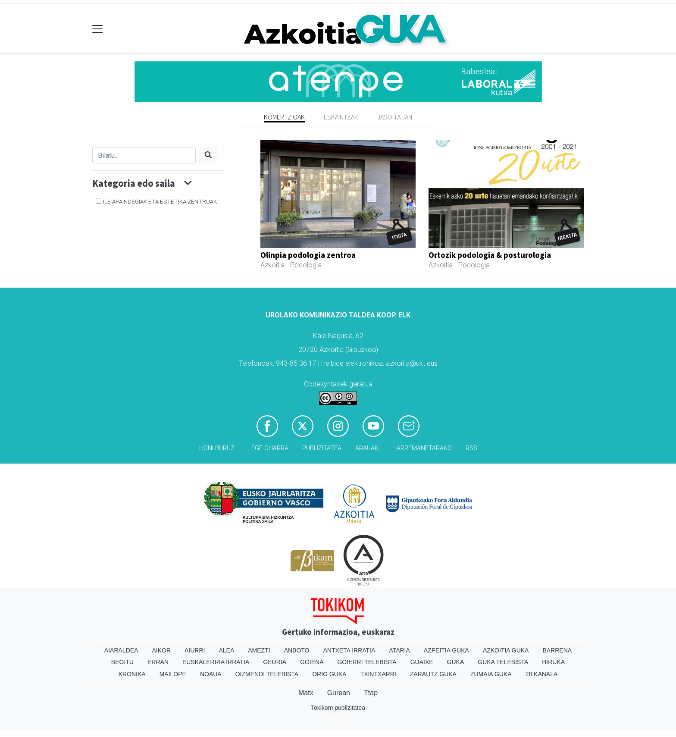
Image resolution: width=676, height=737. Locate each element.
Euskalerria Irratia (215, 662)
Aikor (161, 650)
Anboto (297, 650)
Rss (471, 448)
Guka (455, 662)
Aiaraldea (121, 650)
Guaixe (421, 662)
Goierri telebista (366, 662)
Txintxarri (378, 674)
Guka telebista (503, 662)
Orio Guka (329, 674)
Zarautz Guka (433, 674)
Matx (305, 692)
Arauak (367, 448)
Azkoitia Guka (506, 650)
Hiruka (553, 662)
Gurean (338, 692)
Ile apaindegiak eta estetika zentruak (160, 201)
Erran (158, 662)
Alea (226, 650)
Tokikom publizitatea (338, 707)
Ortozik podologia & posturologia (490, 255)
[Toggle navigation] (97, 29)
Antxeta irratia (349, 650)
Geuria (274, 662)
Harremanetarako (422, 448)
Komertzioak (284, 117)
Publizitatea (321, 448)
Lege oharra (268, 448)
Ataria (399, 650)
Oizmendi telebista (267, 674)
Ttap (371, 692)
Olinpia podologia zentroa (308, 255)
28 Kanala (542, 674)
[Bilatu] (144, 155)
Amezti (259, 650)
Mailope (173, 674)
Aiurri (195, 650)
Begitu (122, 662)
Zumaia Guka (491, 674)
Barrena (557, 650)
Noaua (211, 674)
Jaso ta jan (394, 117)
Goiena (311, 662)
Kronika (132, 674)
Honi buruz (217, 448)
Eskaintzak (341, 117)
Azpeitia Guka (446, 650)
